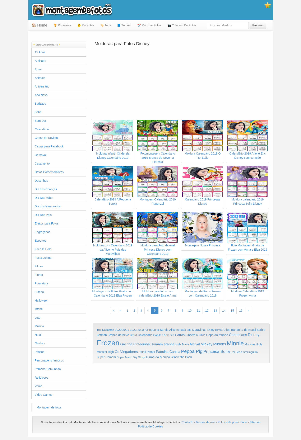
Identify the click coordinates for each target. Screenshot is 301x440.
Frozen (108, 343)
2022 (133, 329)
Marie (185, 344)
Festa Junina (43, 257)
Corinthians (238, 335)
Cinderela (191, 335)
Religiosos (41, 377)
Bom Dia (40, 120)
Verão (38, 386)
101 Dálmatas (105, 329)
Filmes (39, 266)
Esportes (40, 240)
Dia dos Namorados (48, 206)
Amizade (40, 60)
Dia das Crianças (46, 189)
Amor (38, 69)
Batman (102, 335)
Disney (253, 334)
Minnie (235, 343)
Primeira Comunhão (48, 369)
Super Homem (106, 357)
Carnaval (40, 155)
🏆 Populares (62, 25)
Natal (38, 334)
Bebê (38, 112)
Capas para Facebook (49, 146)
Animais (40, 78)
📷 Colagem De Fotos (181, 25)
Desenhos (41, 180)
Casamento (42, 163)
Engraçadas (42, 232)
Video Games (43, 394)
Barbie (261, 329)
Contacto (187, 422)
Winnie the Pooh (181, 357)
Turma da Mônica (157, 357)
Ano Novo (41, 95)
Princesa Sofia (216, 351)
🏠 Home (39, 25)
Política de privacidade (232, 422)
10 (190, 310)
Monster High (253, 344)
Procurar (258, 25)
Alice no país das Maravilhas (187, 329)
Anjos (226, 329)
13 (215, 310)
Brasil (133, 335)
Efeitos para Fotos (47, 223)
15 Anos (40, 52)
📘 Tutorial (124, 25)
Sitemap (255, 422)
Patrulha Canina (168, 352)
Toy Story (139, 357)
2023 (141, 329)
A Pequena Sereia (156, 329)
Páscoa (40, 352)
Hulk (178, 344)
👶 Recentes (85, 25)
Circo (202, 335)
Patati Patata (147, 352)
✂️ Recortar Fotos (149, 25)
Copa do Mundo (217, 335)
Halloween (41, 300)
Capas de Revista (46, 137)
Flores (39, 274)
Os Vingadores (126, 352)
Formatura (41, 283)
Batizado (40, 103)
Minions (219, 344)
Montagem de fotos (49, 407)
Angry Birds (214, 329)
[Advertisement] (181, 85)
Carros (180, 335)
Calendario (145, 335)
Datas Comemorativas (49, 172)
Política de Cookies (150, 426)
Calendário (42, 129)
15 (232, 310)
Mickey (207, 344)
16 (240, 310)
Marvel (195, 344)
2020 (118, 329)
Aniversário (42, 86)
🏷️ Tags (105, 25)
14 (224, 310)
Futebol (40, 292)
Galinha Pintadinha (135, 344)
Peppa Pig (192, 351)
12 (207, 310)
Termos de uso (205, 422)
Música (39, 326)
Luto (37, 317)
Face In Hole (43, 249)
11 (198, 310)
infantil (39, 309)
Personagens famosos (49, 360)
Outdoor (40, 343)
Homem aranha (162, 344)
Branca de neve (118, 335)
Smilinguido (250, 352)
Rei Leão (236, 352)
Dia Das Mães (44, 197)
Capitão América (163, 335)
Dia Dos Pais (43, 215)
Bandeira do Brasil (243, 329)
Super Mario (124, 357)
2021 (125, 329)
